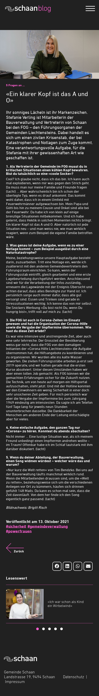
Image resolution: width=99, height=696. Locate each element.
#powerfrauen (19, 531)
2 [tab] (44, 629)
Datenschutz (73, 677)
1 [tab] (38, 629)
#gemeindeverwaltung (48, 526)
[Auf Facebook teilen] (56, 566)
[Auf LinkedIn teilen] (67, 566)
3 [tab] (50, 629)
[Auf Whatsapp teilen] (77, 566)
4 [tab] (56, 629)
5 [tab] (62, 629)
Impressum (15, 681)
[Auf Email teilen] (88, 566)
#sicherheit (16, 526)
